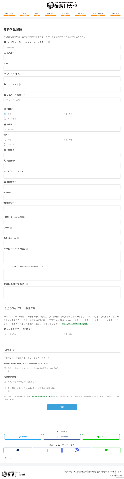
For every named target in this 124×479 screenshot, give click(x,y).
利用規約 (65, 472)
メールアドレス (14, 74)
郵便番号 (11, 182)
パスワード (12, 84)
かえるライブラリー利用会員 (19, 329)
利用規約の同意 (10, 377)
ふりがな (7, 63)
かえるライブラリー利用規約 (75, 324)
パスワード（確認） (16, 95)
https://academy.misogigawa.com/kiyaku (41, 396)
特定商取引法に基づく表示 (111, 472)
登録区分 (10, 109)
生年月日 (11, 124)
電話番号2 (11, 161)
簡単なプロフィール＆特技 (14, 249)
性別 (6, 135)
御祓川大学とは (93, 472)
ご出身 (6, 228)
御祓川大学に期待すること (14, 284)
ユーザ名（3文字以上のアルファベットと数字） (27, 42)
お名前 (10, 53)
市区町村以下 (10, 203)
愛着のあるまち (10, 238)
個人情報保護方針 (78, 472)
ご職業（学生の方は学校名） (16, 217)
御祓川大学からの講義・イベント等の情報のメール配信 (26, 363)
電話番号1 (12, 150)
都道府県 (8, 192)
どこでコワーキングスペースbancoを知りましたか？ (25, 266)
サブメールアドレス (15, 171)
